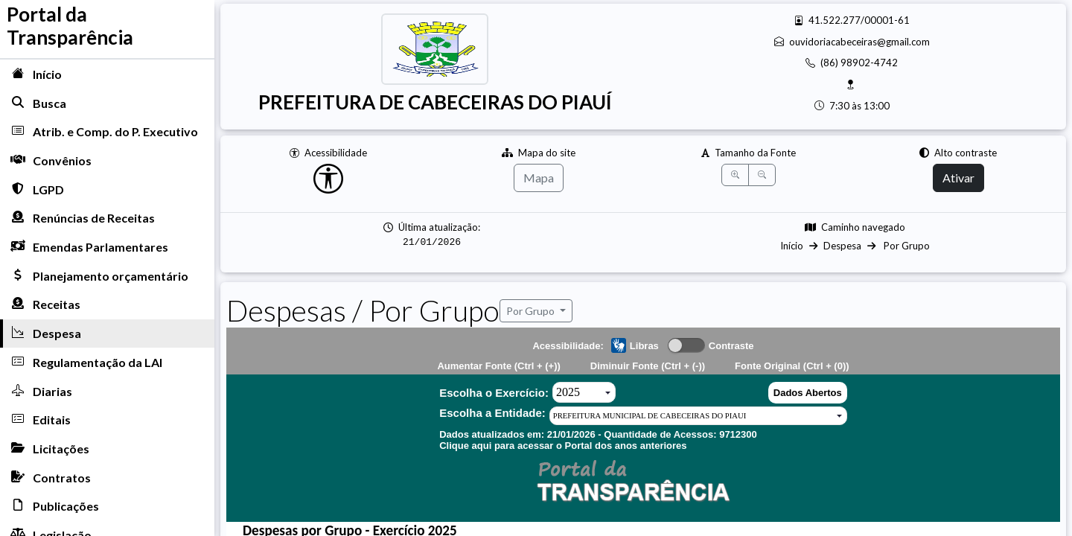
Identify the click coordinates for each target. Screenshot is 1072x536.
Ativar (958, 177)
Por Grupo (905, 246)
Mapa (538, 177)
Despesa (842, 246)
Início (791, 246)
